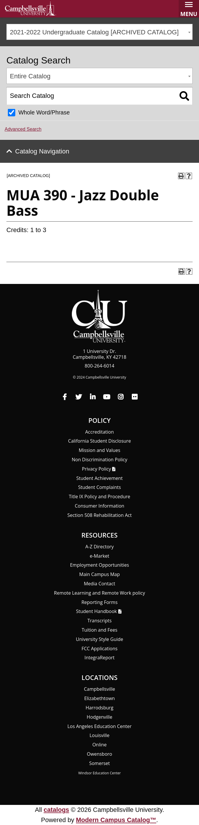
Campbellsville (99, 689)
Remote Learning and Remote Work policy (99, 593)
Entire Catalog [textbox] (30, 76)
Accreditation (99, 432)
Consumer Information (99, 506)
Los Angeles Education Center (99, 726)
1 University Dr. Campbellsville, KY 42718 (99, 354)
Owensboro (99, 754)
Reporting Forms (99, 602)
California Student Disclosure (99, 441)
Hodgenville (99, 717)
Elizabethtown (99, 698)
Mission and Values (99, 450)
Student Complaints (99, 487)
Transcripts (99, 620)
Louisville (100, 735)
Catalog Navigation (42, 151)
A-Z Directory (99, 546)
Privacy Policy (96, 469)
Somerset (99, 763)
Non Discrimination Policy (99, 459)
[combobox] (99, 32)
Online (99, 744)
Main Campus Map (99, 574)
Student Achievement (99, 478)
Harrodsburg (99, 707)
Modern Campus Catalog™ (116, 820)
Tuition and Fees (100, 630)
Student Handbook (96, 611)
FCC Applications (99, 648)
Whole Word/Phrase (44, 112)
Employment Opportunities (99, 565)
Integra (99, 657)
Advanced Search (23, 129)
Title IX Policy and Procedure (99, 496)
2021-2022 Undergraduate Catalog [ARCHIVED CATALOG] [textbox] (94, 32)
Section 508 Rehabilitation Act (99, 515)
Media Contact (99, 583)
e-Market (99, 556)
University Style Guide (99, 639)
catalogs (56, 809)
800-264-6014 (99, 366)
